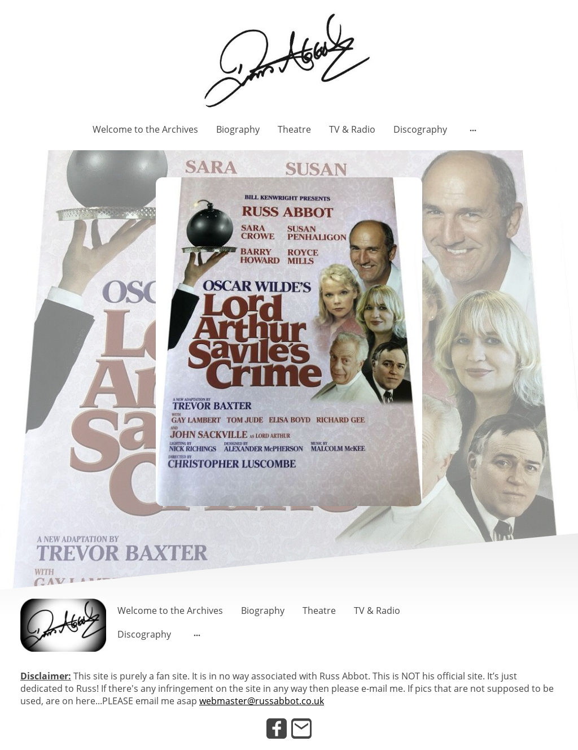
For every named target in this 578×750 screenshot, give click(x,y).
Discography (420, 129)
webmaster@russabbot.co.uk (261, 701)
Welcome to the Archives (145, 129)
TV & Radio (352, 129)
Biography (238, 129)
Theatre (294, 129)
